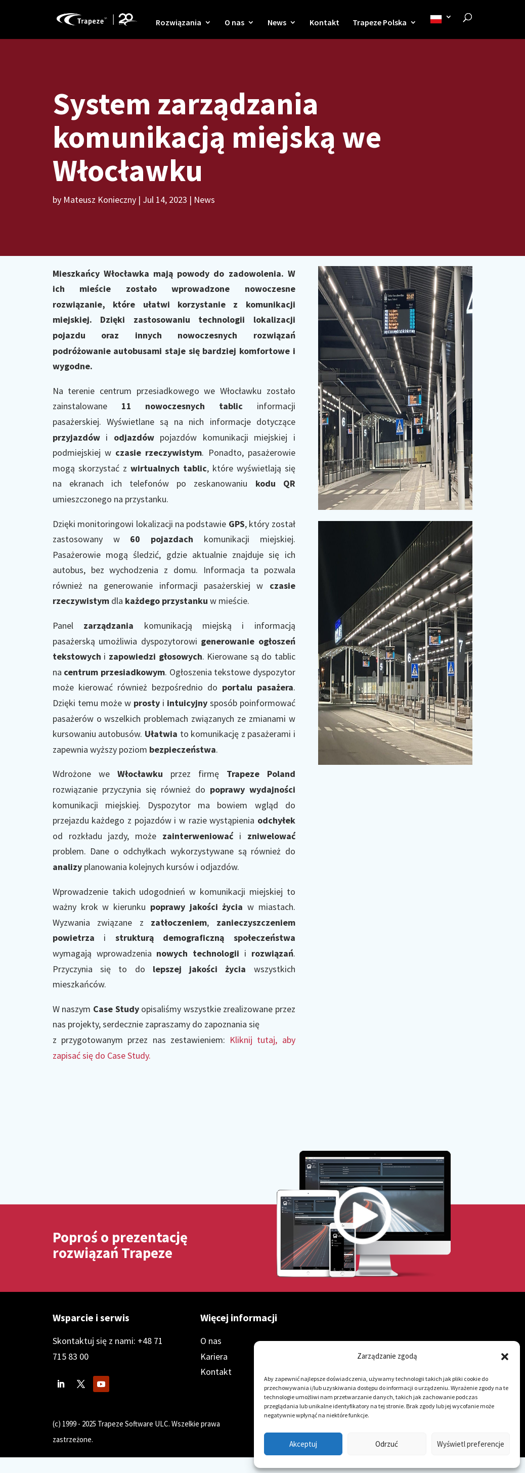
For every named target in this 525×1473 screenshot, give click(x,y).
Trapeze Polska (380, 23)
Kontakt (324, 23)
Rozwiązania (178, 23)
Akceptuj (303, 1444)
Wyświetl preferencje (470, 1444)
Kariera (214, 1356)
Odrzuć (386, 1444)
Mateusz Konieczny (99, 199)
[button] (505, 1357)
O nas (234, 23)
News (277, 23)
